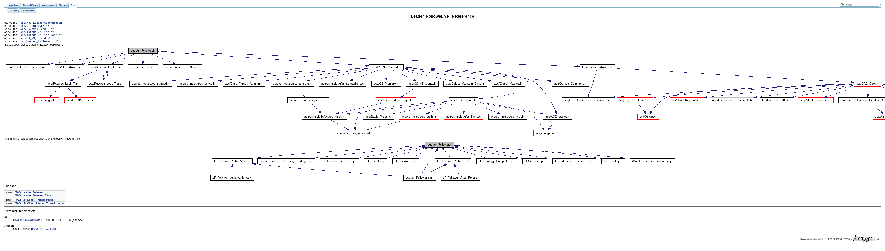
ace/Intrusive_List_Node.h (40, 38)
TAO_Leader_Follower (29, 197)
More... (49, 200)
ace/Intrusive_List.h (36, 34)
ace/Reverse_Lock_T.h (36, 31)
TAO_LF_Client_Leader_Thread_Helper (40, 208)
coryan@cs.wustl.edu (44, 233)
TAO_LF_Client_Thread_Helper (34, 204)
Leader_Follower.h (25, 224)
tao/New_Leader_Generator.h (41, 23)
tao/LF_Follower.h (33, 27)
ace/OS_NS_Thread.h (34, 42)
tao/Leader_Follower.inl (38, 46)
